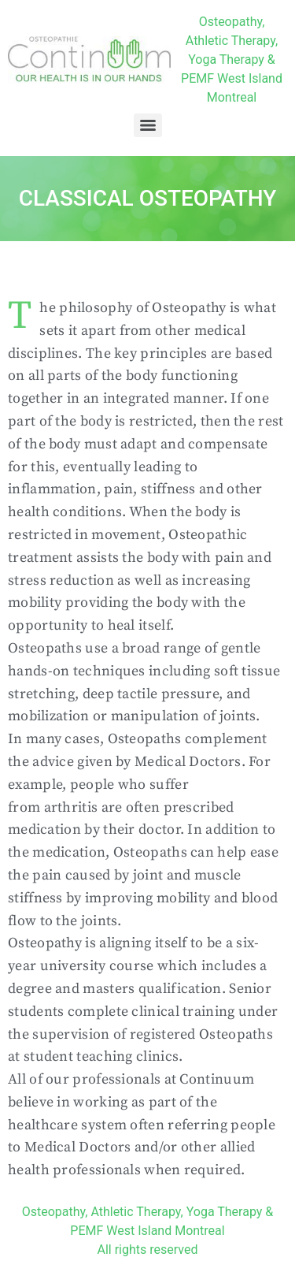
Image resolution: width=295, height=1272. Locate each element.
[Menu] (148, 125)
